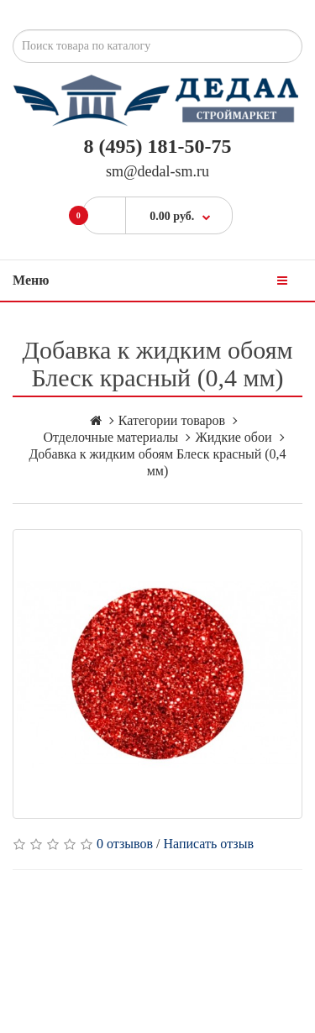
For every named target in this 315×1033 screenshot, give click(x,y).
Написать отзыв (209, 843)
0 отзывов (125, 843)
